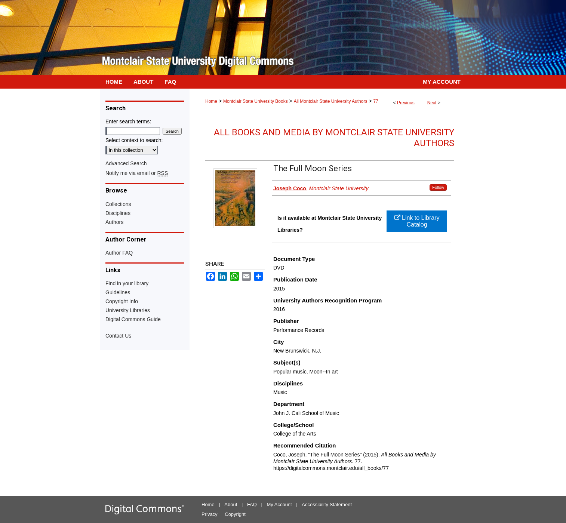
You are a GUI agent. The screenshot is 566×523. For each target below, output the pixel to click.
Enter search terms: (128, 121)
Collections (118, 204)
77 (375, 101)
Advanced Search (126, 163)
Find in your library (126, 283)
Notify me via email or (136, 173)
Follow (438, 187)
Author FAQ (119, 253)
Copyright (235, 514)
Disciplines (117, 213)
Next (432, 102)
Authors (114, 222)
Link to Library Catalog (417, 221)
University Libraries (127, 310)
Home (211, 101)
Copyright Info (121, 301)
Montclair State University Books (255, 101)
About (230, 504)
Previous (406, 102)
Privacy (210, 514)
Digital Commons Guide (133, 319)
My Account (279, 504)
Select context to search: (134, 140)
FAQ (252, 504)
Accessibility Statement (327, 504)
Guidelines (117, 292)
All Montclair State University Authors (330, 101)
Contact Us (118, 336)
